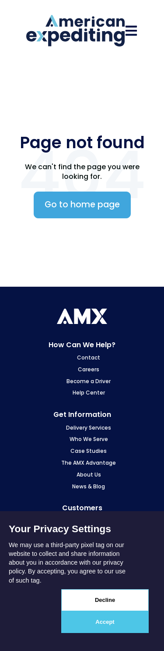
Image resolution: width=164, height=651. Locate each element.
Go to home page (82, 204)
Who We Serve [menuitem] (89, 439)
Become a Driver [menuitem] (88, 381)
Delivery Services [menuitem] (88, 427)
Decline (105, 600)
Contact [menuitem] (88, 357)
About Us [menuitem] (89, 474)
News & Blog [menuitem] (88, 486)
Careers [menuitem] (88, 369)
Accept (104, 622)
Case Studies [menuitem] (88, 451)
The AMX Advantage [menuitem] (88, 462)
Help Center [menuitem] (89, 392)
